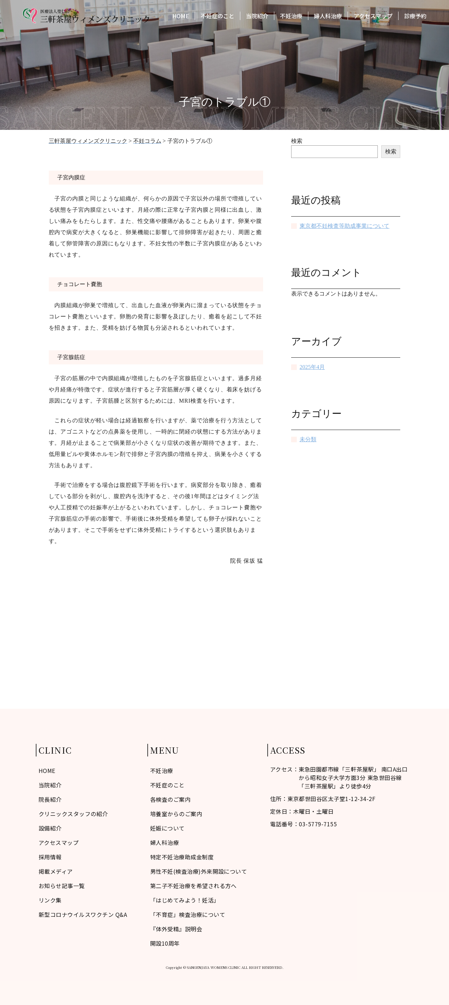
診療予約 (415, 17)
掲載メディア (56, 871)
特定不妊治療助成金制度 (182, 857)
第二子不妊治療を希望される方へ (193, 885)
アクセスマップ (373, 17)
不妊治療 (291, 17)
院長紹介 (50, 799)
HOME (180, 17)
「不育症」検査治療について (187, 914)
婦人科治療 (328, 17)
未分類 (308, 439)
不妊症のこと (217, 17)
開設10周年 (165, 943)
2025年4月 (312, 367)
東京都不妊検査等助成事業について (344, 226)
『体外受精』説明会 (176, 929)
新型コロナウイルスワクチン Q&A (83, 914)
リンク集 (50, 900)
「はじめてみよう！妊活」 (185, 900)
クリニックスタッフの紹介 (73, 813)
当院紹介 (257, 17)
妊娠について (167, 828)
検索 (296, 141)
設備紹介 (50, 828)
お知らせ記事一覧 (62, 885)
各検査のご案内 (170, 799)
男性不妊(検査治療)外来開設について (198, 871)
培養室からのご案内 (176, 813)
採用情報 (50, 857)
